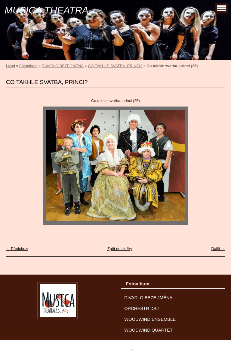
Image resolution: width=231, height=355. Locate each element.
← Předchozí (17, 248)
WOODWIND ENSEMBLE (150, 319)
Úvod (10, 66)
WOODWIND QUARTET (148, 330)
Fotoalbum (28, 66)
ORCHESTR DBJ (141, 308)
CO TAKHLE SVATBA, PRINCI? (115, 66)
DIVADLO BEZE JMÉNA (63, 66)
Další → (218, 248)
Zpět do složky (119, 248)
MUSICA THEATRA (46, 10)
